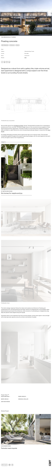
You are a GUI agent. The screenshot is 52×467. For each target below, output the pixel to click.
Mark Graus (22, 396)
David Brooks (5, 396)
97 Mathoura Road (18, 125)
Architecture (12, 45)
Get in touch (4, 464)
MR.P (26, 57)
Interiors (17, 45)
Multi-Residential (5, 45)
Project (3, 142)
